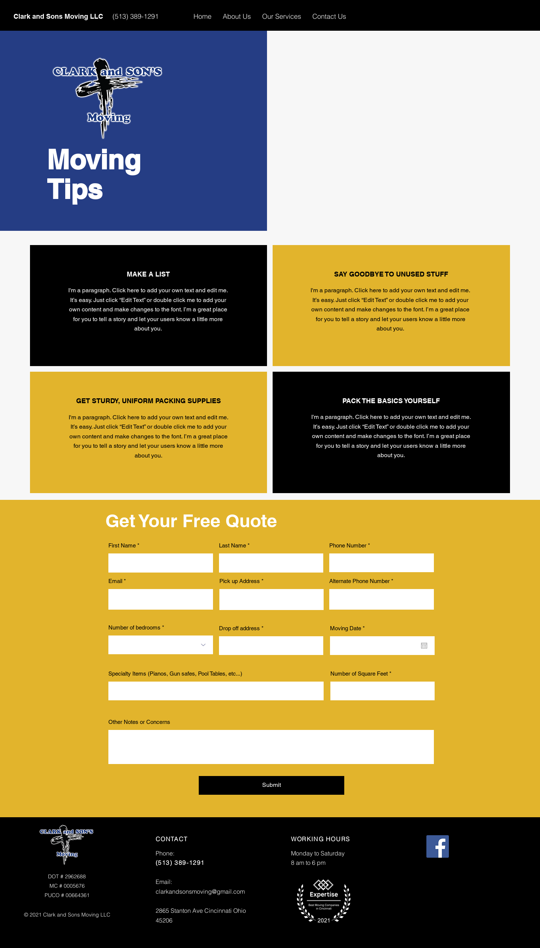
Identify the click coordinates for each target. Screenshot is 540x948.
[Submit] (271, 785)
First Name (122, 545)
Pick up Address (239, 581)
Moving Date (349, 628)
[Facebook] (437, 846)
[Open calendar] (424, 646)
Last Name (232, 545)
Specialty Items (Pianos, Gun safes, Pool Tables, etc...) (175, 673)
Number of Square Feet (359, 673)
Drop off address (239, 628)
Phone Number (347, 545)
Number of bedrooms (134, 627)
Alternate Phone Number (359, 581)
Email (115, 581)
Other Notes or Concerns (139, 722)
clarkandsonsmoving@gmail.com (200, 891)
